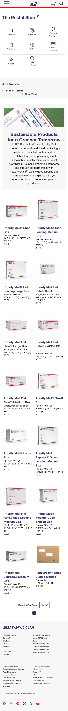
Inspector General (9, 675)
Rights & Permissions (41, 652)
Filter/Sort (30, 94)
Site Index (6, 641)
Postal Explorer (9, 678)
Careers (6, 655)
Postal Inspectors (9, 672)
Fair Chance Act (38, 681)
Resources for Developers (12, 683)
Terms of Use (37, 672)
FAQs (5, 644)
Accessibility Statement (41, 683)
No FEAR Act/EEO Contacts (43, 678)
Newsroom (37, 641)
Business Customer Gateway (14, 669)
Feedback (6, 647)
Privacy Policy (38, 669)
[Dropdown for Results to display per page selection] (44, 605)
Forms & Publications (41, 647)
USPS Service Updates (41, 644)
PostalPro (6, 686)
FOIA (34, 675)
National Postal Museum (12, 681)
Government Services (41, 649)
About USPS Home (40, 638)
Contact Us (7, 638)
